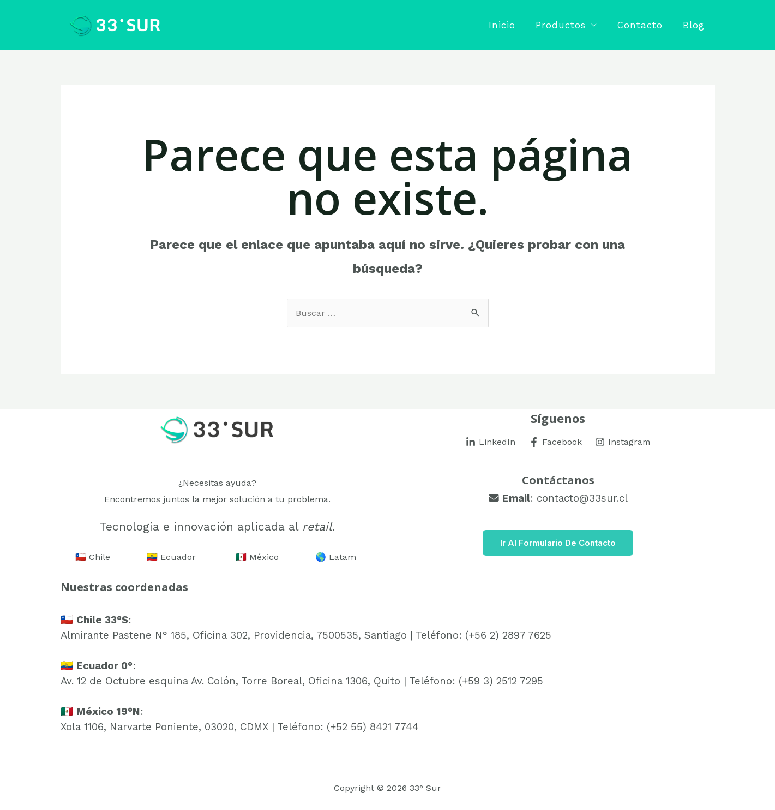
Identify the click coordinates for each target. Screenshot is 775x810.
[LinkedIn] (489, 442)
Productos (565, 25)
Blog (695, 25)
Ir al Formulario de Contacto (558, 543)
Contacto (642, 25)
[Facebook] (555, 442)
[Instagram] (622, 442)
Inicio (508, 25)
